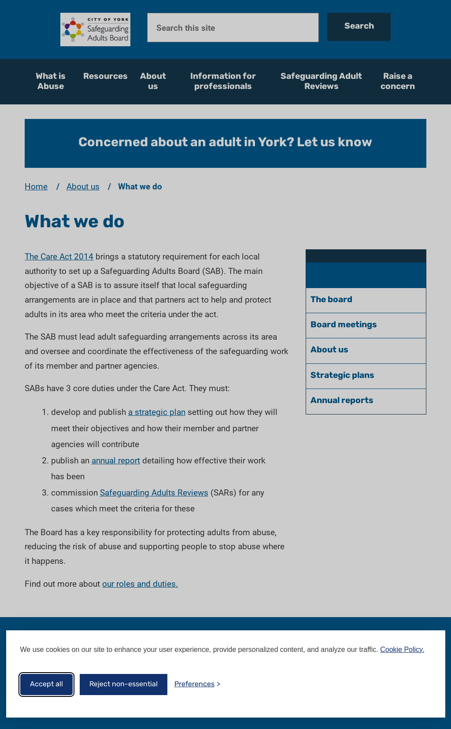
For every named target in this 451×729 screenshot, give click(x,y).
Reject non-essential (123, 684)
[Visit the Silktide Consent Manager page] (426, 684)
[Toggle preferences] (197, 684)
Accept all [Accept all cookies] (46, 684)
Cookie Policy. (402, 649)
